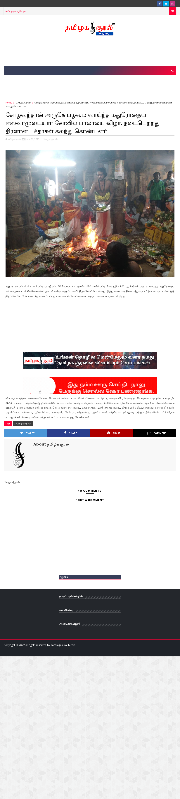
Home (9, 102)
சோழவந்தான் (23, 102)
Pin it (114, 433)
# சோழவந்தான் (22, 423)
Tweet (27, 433)
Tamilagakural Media (63, 645)
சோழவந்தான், (50, 139)
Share (70, 433)
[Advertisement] (90, 51)
